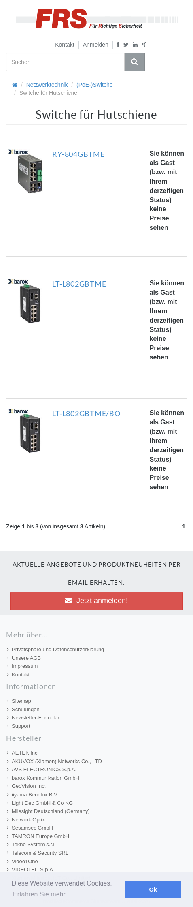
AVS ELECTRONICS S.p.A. (41, 769)
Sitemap (19, 701)
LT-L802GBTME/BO (86, 413)
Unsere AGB (24, 658)
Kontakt (64, 44)
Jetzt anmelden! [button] (96, 601)
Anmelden (95, 44)
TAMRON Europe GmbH (38, 836)
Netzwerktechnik (47, 84)
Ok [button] (153, 889)
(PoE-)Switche (94, 84)
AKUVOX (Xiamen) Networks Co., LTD (54, 761)
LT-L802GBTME (79, 283)
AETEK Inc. (23, 753)
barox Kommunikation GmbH (43, 778)
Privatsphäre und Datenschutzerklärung (55, 649)
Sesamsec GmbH (30, 828)
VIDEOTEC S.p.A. (30, 869)
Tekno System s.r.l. (31, 844)
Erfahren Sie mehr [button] (39, 894)
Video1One (22, 861)
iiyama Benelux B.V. (32, 794)
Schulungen (23, 709)
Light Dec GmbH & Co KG (40, 803)
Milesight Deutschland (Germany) (48, 811)
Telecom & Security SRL (37, 853)
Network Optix (26, 820)
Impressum (22, 666)
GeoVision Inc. (26, 786)
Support (18, 726)
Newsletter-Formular (33, 717)
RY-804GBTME (78, 154)
